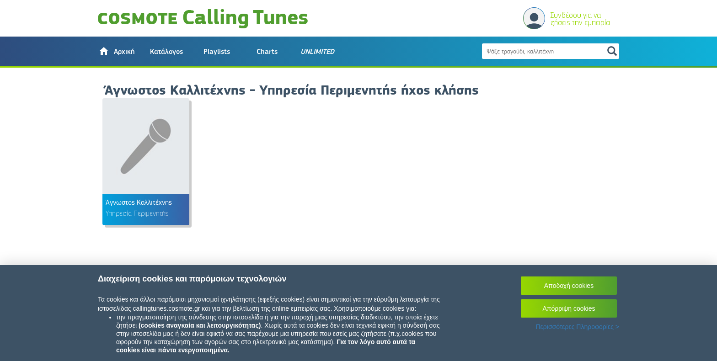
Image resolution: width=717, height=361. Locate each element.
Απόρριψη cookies (569, 308)
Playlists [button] (216, 51)
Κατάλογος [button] (166, 51)
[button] (116, 51)
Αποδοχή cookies (569, 285)
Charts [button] (267, 51)
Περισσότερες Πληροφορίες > (577, 326)
